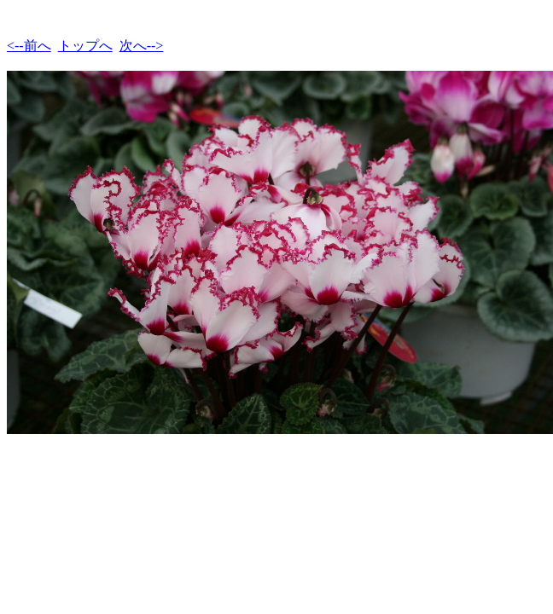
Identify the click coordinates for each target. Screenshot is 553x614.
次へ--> (141, 45)
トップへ (85, 45)
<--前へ (29, 45)
